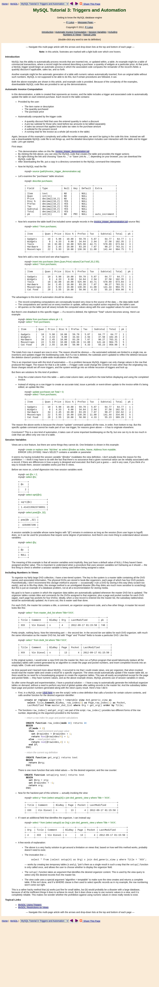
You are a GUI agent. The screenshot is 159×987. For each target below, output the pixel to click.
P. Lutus (70, 22)
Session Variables (97, 32)
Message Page (85, 22)
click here (48, 736)
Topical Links (89, 34)
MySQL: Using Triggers (30, 967)
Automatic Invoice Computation (71, 32)
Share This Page (90, 4)
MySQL (14, 4)
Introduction (48, 32)
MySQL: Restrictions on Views (33, 969)
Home (5, 4)
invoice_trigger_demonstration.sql (72, 151)
